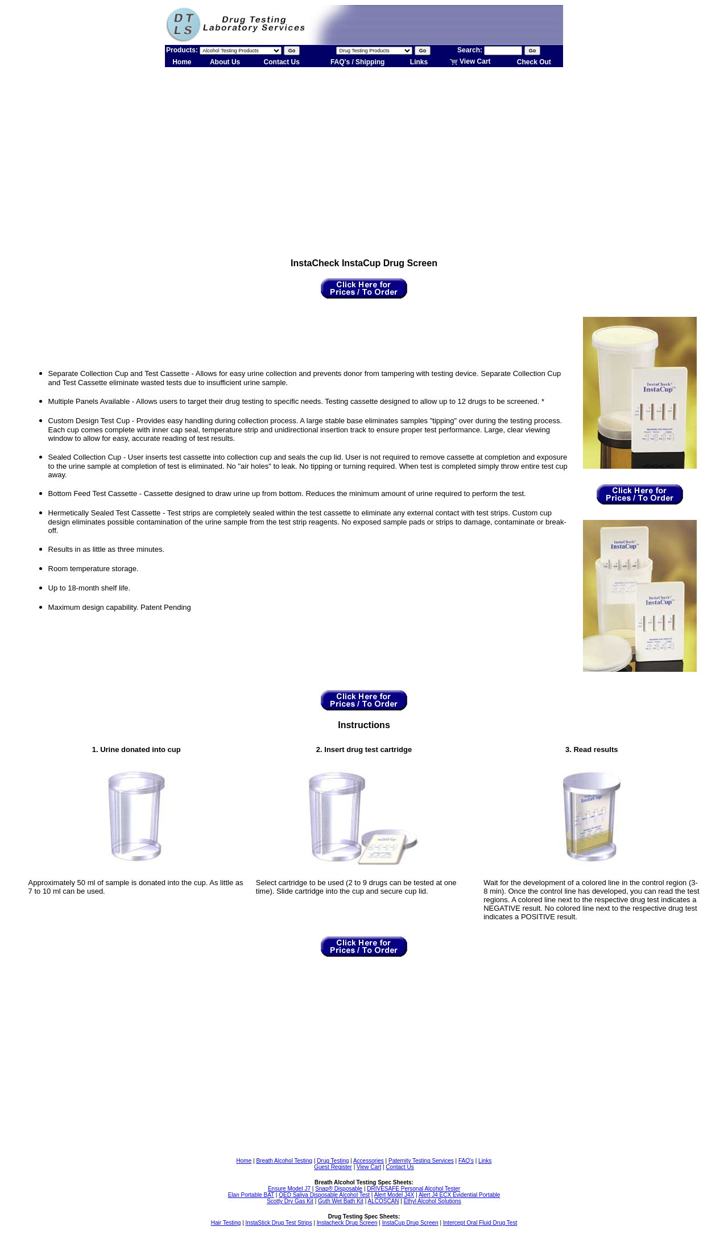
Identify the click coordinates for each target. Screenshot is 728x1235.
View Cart (470, 61)
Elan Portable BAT (251, 1195)
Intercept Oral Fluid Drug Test (480, 1223)
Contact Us (282, 62)
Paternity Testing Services (421, 1161)
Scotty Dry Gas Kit (290, 1201)
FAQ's (466, 1161)
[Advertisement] (364, 158)
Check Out (534, 62)
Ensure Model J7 (289, 1189)
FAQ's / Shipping (357, 62)
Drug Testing (333, 1161)
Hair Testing (226, 1223)
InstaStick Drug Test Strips (279, 1223)
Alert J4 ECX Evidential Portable (459, 1195)
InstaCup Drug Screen (410, 1223)
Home (181, 62)
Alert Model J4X (394, 1195)
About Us (225, 62)
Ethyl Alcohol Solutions (432, 1201)
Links (419, 62)
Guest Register (333, 1167)
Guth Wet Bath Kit (340, 1201)
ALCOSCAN (383, 1201)
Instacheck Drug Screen (347, 1223)
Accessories (368, 1161)
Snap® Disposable (338, 1189)
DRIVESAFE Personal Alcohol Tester (413, 1189)
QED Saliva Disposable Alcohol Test (324, 1195)
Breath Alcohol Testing (284, 1161)
